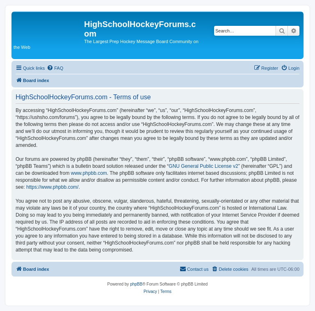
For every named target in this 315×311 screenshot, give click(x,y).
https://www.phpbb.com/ (52, 187)
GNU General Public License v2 (203, 166)
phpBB (136, 284)
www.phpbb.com (89, 173)
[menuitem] (55, 68)
